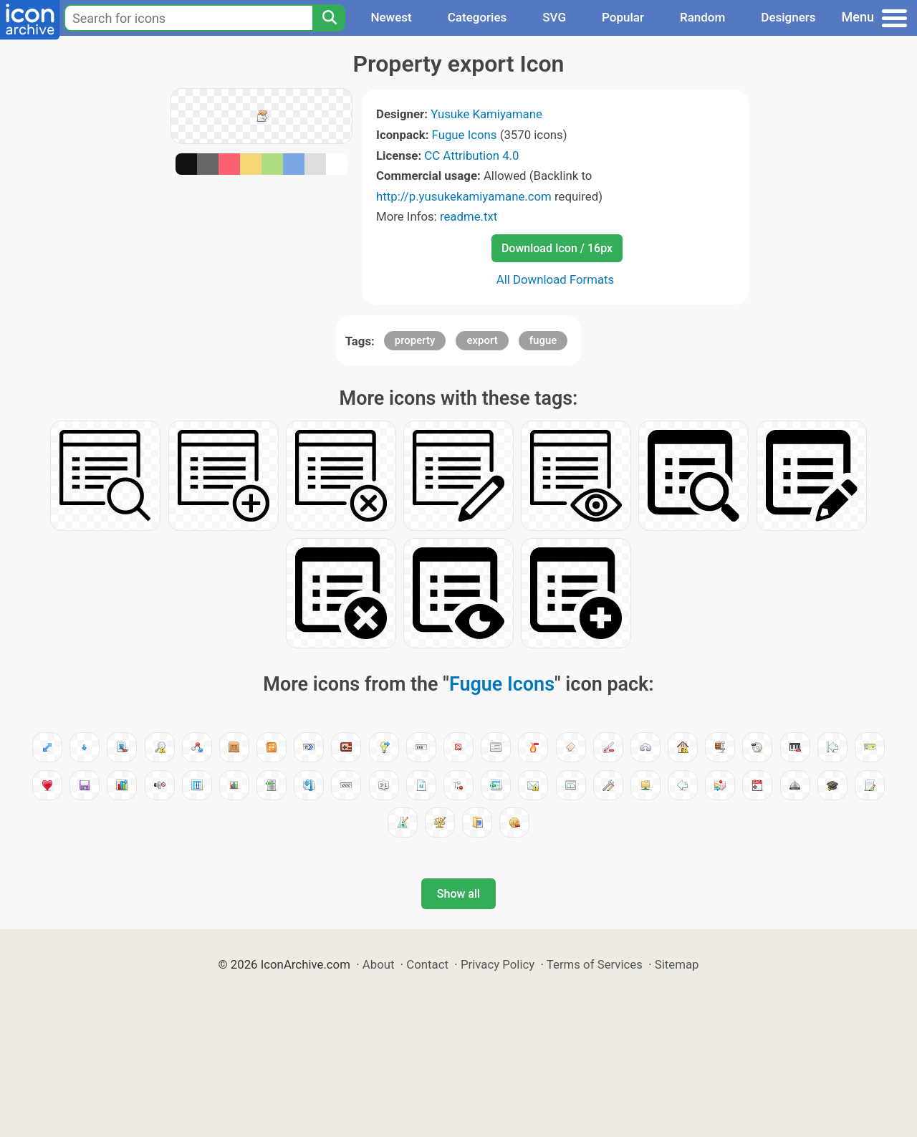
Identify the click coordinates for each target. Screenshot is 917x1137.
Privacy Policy (497, 964)
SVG (554, 17)
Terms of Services (595, 964)
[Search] (328, 18)
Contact (427, 964)
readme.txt (468, 216)
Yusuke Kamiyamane (486, 114)
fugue (543, 340)
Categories (477, 17)
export (481, 340)
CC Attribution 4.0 (471, 155)
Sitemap (677, 964)
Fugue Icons (464, 135)
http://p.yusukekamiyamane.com (464, 196)
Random (702, 17)
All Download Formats (555, 279)
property (415, 340)
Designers (788, 17)
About (379, 964)
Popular (623, 17)
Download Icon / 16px (557, 248)
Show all (458, 894)
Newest (390, 17)
